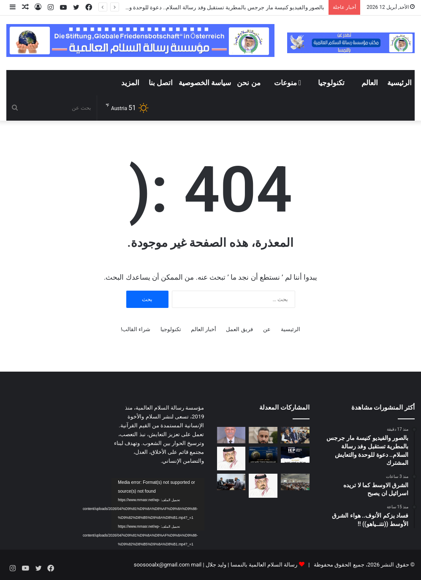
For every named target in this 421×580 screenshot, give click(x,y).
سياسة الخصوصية (205, 82)
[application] (157, 504)
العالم (369, 82)
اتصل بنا (161, 82)
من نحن (248, 82)
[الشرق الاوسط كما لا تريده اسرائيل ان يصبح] (263, 435)
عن (267, 329)
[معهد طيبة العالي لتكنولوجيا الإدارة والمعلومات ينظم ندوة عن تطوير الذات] (295, 482)
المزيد (130, 82)
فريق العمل (239, 329)
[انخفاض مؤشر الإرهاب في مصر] (295, 455)
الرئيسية (399, 82)
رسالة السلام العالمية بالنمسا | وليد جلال (251, 564)
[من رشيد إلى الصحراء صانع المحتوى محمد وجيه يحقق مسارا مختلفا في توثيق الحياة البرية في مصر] (231, 482)
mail (196, 564)
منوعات (287, 82)
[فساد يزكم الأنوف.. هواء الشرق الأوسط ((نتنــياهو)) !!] (231, 435)
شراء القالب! (136, 329)
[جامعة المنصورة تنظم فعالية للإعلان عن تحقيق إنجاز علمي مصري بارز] (263, 455)
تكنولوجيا (331, 82)
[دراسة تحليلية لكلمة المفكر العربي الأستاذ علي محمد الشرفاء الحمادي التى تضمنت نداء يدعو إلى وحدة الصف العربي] (263, 486)
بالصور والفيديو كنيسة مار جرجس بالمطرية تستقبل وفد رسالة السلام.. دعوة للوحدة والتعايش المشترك (206, 7)
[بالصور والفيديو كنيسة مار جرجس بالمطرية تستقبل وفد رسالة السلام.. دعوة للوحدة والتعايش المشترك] (295, 435)
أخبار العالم (203, 329)
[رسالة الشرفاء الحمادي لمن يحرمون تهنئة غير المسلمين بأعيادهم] (231, 459)
